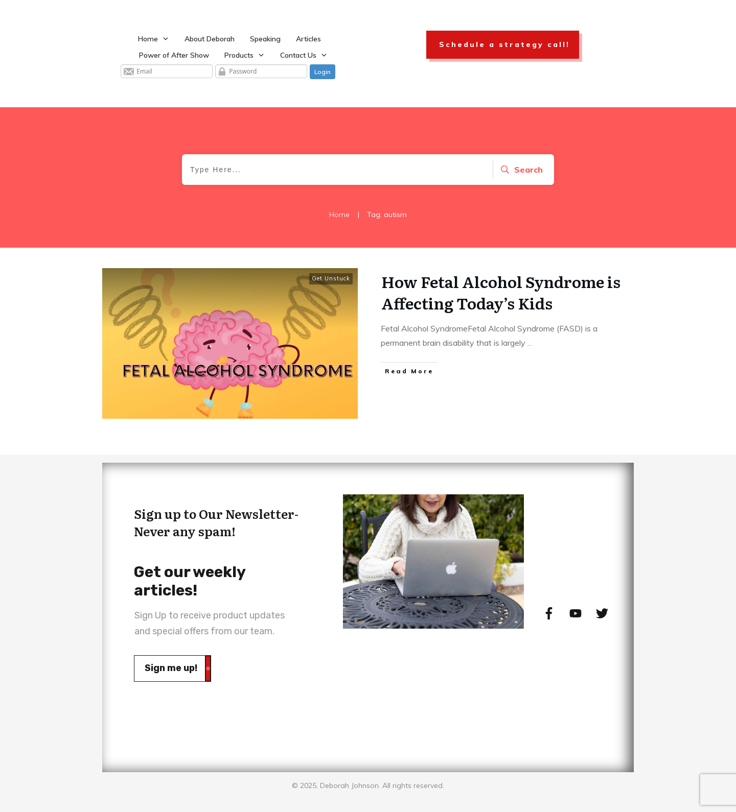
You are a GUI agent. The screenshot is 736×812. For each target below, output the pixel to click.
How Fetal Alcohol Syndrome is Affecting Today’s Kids (500, 292)
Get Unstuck (331, 278)
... (529, 343)
